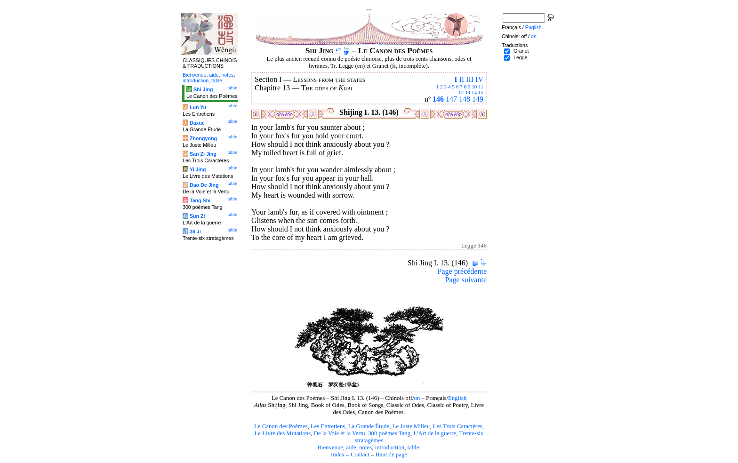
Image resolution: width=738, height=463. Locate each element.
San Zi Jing (203, 154)
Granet (521, 51)
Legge (520, 57)
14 (474, 92)
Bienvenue (330, 447)
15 (480, 92)
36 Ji (195, 231)
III (469, 79)
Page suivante (466, 280)
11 (480, 86)
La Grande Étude (368, 426)
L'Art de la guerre (434, 433)
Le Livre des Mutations (282, 433)
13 (467, 92)
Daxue (197, 123)
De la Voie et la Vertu (339, 433)
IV (479, 79)
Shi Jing (203, 89)
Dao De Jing (204, 185)
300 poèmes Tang (389, 433)
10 (474, 86)
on (417, 398)
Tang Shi (200, 200)
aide (351, 447)
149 (477, 99)
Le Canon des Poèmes (280, 426)
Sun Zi (197, 216)
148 (464, 99)
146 (438, 99)
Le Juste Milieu (411, 426)
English (457, 398)
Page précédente (462, 271)
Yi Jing (198, 169)
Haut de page (392, 454)
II (461, 79)
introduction (390, 447)
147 (451, 99)
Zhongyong (203, 138)
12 (461, 92)
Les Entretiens (328, 426)
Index (338, 454)
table (413, 447)
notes (365, 447)
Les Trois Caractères (457, 426)
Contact (360, 454)
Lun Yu (198, 107)
